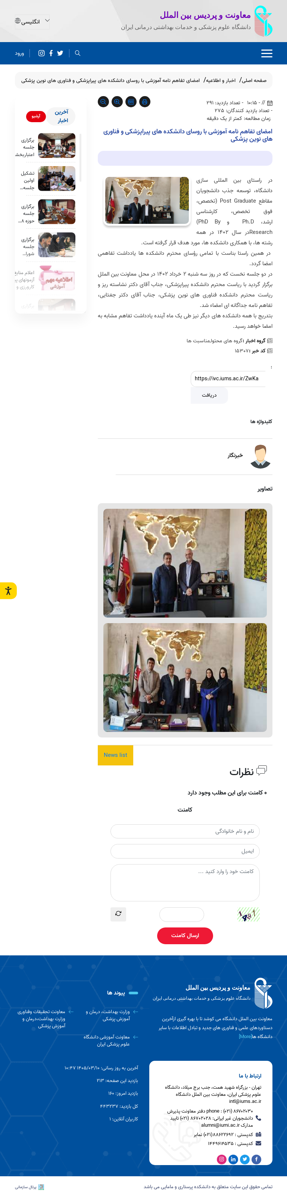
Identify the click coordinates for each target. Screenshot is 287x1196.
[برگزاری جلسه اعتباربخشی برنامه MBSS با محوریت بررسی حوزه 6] (56, 145)
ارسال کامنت (185, 935)
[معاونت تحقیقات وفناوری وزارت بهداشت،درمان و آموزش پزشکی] (44, 1019)
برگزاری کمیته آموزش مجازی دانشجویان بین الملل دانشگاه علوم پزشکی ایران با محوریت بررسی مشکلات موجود (24, 313)
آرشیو (36, 116)
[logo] (210, 993)
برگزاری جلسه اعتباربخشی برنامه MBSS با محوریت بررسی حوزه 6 (23, 147)
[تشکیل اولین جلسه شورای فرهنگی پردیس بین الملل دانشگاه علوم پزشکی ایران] (56, 178)
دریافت (209, 395)
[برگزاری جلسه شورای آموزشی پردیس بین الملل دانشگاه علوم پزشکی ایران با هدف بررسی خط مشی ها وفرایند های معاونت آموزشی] (56, 244)
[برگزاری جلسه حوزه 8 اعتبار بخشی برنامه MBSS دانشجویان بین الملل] (56, 211)
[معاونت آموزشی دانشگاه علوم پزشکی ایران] (108, 1041)
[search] (78, 53)
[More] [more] (245, 1037)
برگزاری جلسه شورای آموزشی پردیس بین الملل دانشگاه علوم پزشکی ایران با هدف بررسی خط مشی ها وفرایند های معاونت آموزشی (26, 247)
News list (115, 755)
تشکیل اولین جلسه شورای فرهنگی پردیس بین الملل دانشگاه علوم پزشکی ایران (26, 180)
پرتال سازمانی (29, 1187)
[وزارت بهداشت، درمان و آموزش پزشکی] (108, 1015)
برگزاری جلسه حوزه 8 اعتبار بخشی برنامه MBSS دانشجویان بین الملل (24, 214)
